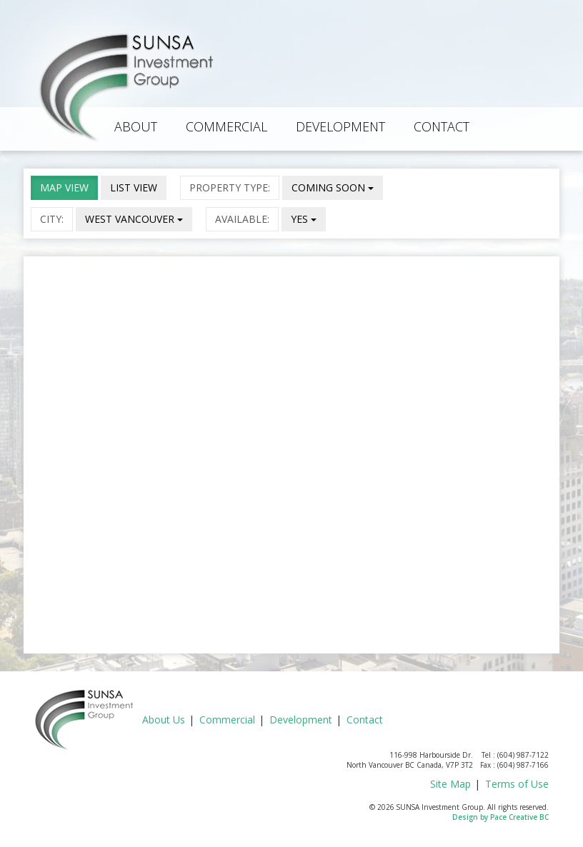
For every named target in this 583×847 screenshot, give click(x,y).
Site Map (450, 784)
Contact (441, 126)
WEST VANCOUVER (134, 219)
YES (304, 219)
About (135, 126)
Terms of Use (517, 784)
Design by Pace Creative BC (500, 817)
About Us (163, 719)
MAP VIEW (64, 187)
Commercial (226, 126)
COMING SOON (333, 187)
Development (340, 126)
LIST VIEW (133, 187)
